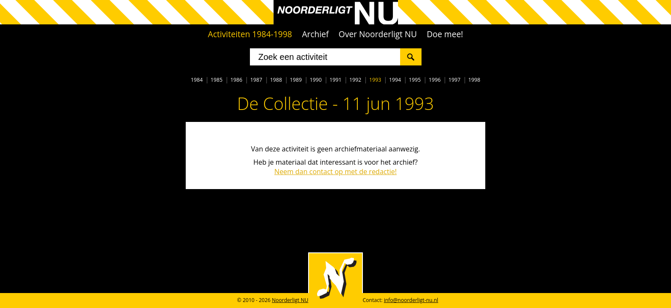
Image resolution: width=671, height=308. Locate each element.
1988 (276, 79)
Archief (315, 34)
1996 (435, 79)
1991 (335, 79)
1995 (415, 79)
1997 (454, 79)
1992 (355, 79)
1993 (375, 79)
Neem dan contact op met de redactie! (335, 171)
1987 (256, 79)
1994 (395, 79)
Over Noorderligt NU (377, 34)
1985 (217, 79)
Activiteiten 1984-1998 (250, 34)
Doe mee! (445, 34)
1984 (197, 79)
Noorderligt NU (290, 300)
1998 (474, 79)
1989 (296, 79)
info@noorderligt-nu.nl (411, 300)
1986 (236, 79)
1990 (316, 79)
